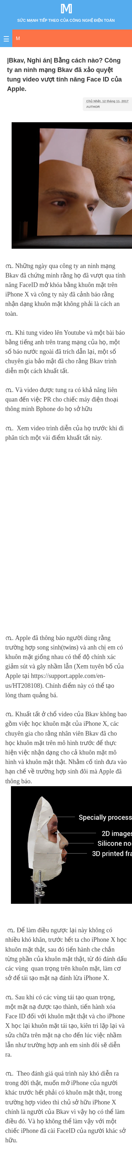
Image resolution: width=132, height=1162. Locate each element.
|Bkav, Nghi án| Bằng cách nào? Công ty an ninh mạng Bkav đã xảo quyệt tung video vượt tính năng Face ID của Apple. (64, 74)
